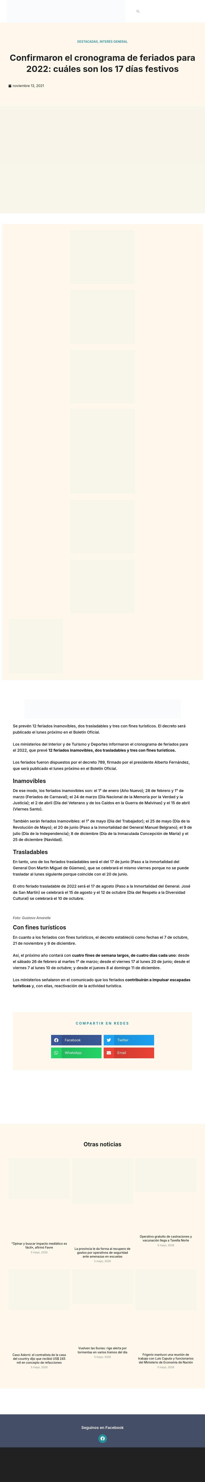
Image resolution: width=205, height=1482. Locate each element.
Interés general (114, 41)
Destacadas (87, 41)
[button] (138, 11)
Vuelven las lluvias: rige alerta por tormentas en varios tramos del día (102, 1350)
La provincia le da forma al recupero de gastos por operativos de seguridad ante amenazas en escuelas (103, 1252)
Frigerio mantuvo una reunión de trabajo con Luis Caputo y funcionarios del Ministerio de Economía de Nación (166, 1358)
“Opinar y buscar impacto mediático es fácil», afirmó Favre (39, 1245)
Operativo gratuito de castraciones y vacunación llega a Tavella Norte (166, 1238)
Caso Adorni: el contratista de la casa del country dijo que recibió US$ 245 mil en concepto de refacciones (39, 1358)
